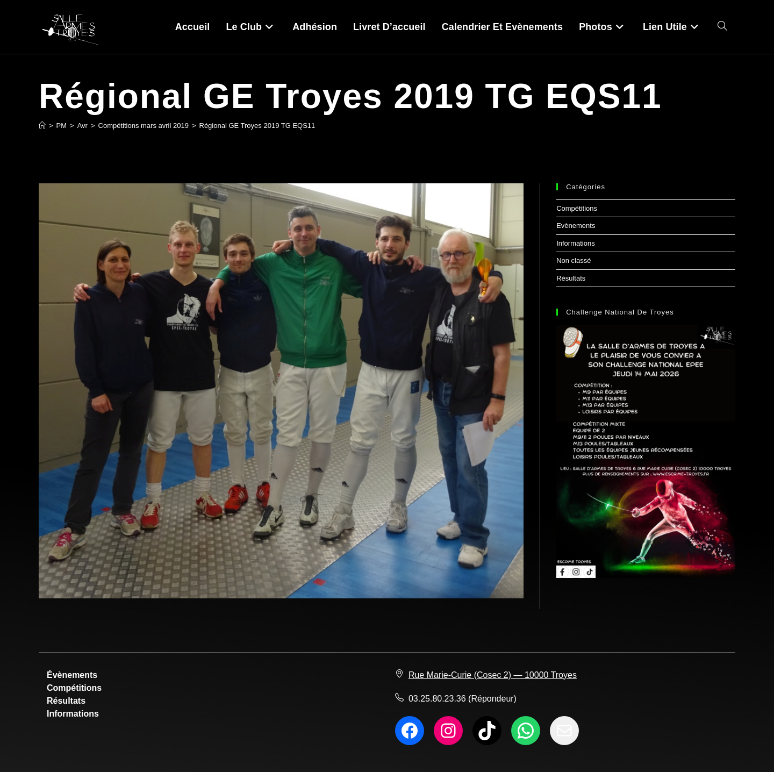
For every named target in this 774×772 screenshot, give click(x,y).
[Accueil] (42, 125)
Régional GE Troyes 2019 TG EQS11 (257, 125)
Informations (575, 243)
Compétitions (576, 208)
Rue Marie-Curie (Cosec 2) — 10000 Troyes (492, 675)
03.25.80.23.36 (437, 698)
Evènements (575, 225)
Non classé (573, 260)
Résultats (570, 278)
